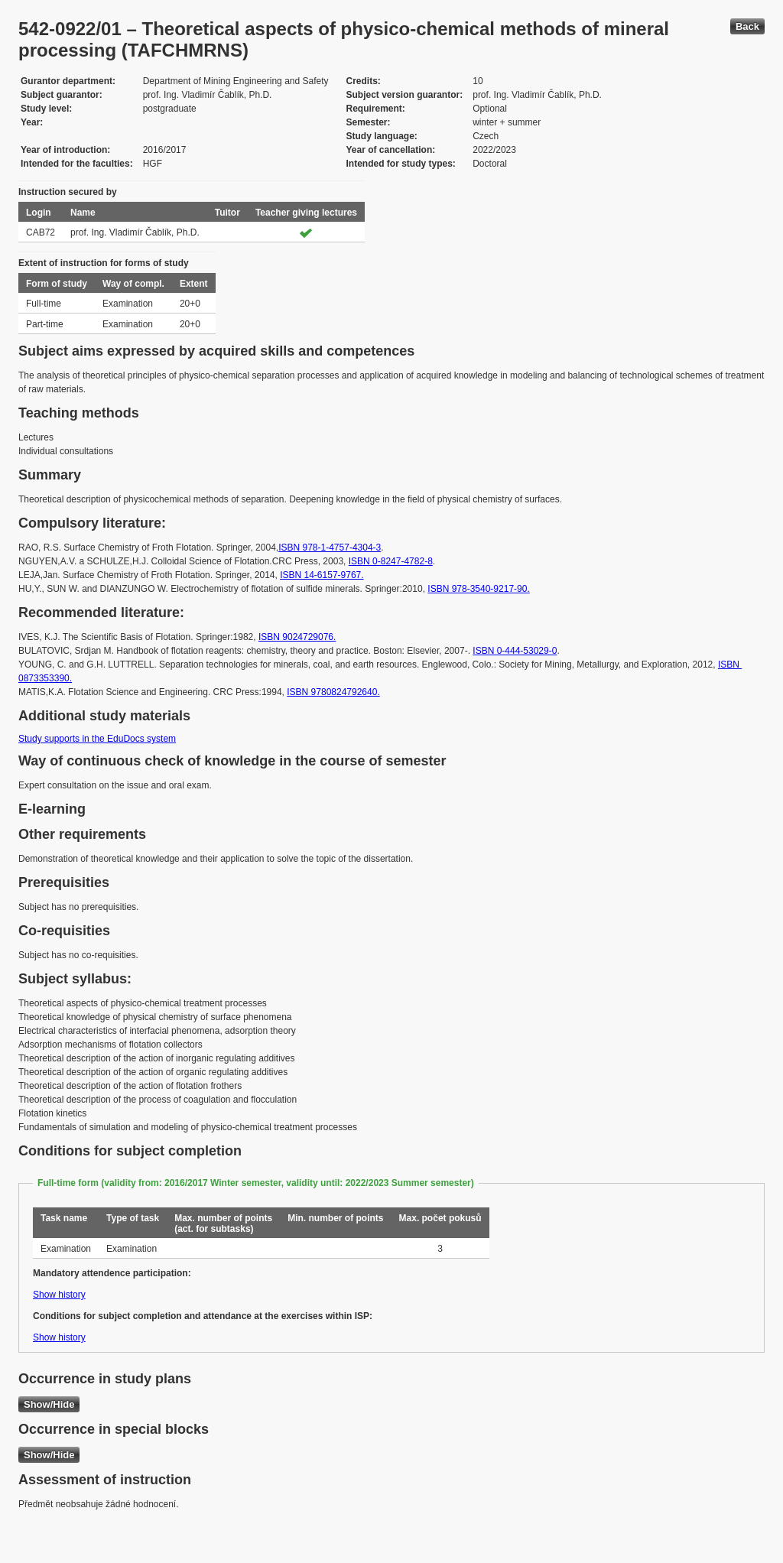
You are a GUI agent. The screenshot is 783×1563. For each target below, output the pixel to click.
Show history (59, 1294)
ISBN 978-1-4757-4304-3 (329, 547)
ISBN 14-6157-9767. (321, 575)
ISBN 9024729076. (297, 637)
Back (747, 26)
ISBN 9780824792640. (333, 692)
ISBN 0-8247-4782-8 (391, 561)
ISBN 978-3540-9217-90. (478, 588)
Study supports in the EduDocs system (97, 738)
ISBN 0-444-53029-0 (515, 650)
